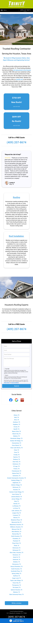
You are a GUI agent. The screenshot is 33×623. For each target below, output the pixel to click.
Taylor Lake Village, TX (16, 578)
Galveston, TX (16, 474)
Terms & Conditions (15, 380)
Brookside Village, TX (16, 436)
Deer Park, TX (16, 460)
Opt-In (6, 373)
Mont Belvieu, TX (16, 529)
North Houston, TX (16, 534)
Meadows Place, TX (16, 518)
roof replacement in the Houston (22, 68)
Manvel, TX (16, 515)
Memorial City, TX (16, 520)
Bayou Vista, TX (16, 429)
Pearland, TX (16, 539)
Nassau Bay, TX (16, 532)
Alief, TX (16, 415)
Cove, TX (16, 450)
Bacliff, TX (16, 427)
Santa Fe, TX (16, 555)
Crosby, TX (17, 453)
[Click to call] (16, 620)
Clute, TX (16, 448)
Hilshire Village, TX (16, 483)
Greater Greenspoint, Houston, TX (16, 476)
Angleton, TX (16, 422)
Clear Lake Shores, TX (16, 446)
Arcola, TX (16, 425)
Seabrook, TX (16, 557)
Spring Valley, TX (16, 571)
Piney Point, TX (16, 541)
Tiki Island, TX (16, 585)
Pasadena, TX (16, 536)
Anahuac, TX (16, 420)
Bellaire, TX (16, 434)
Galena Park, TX (16, 471)
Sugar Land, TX (16, 576)
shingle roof (19, 77)
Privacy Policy (6, 380)
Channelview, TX (16, 441)
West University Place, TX (16, 592)
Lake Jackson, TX (16, 508)
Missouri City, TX (16, 527)
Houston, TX (16, 488)
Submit (16, 384)
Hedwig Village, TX (16, 478)
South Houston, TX (16, 567)
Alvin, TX (16, 418)
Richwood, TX (16, 548)
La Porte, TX (16, 506)
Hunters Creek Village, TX (16, 490)
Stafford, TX (16, 574)
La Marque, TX (16, 504)
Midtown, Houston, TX (16, 525)
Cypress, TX (16, 455)
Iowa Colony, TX (16, 492)
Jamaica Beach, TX (16, 495)
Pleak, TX (16, 543)
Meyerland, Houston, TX (16, 522)
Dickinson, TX (16, 462)
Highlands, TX (16, 481)
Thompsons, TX (16, 583)
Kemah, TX (16, 501)
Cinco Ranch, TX (16, 443)
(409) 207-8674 (25, 10)
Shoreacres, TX (16, 562)
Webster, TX (16, 590)
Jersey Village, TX (17, 497)
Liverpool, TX (16, 513)
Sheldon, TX (16, 560)
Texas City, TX (16, 581)
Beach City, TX (16, 432)
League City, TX (16, 511)
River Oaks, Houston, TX (16, 550)
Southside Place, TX (16, 569)
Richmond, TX (16, 546)
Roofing (16, 195)
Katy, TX (16, 499)
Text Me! (7, 367)
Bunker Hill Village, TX (16, 439)
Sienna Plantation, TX (16, 564)
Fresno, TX (17, 467)
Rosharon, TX (16, 553)
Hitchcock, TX (16, 485)
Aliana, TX (16, 413)
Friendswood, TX (16, 469)
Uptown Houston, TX (16, 588)
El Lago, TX (16, 464)
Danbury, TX (16, 457)
